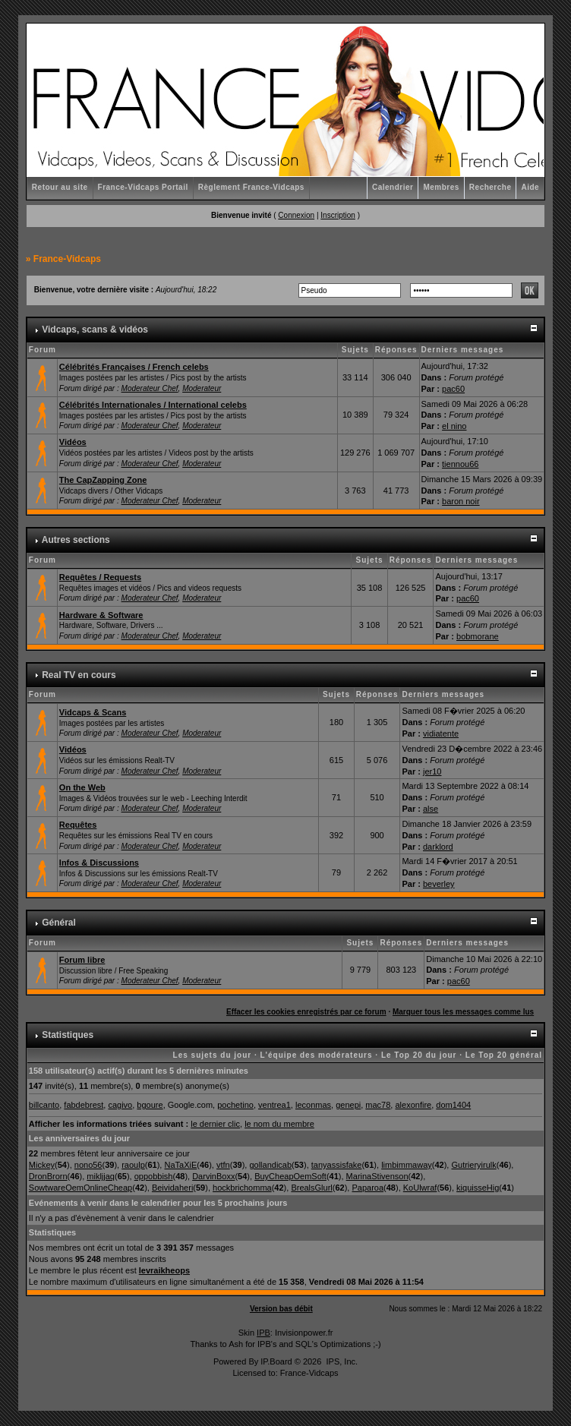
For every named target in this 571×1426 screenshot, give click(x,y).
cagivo (120, 1104)
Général (59, 922)
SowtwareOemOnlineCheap (80, 1187)
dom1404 (453, 1104)
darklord (438, 846)
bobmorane (477, 636)
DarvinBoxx (213, 1176)
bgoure (149, 1104)
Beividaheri (172, 1187)
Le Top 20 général (503, 1055)
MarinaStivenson (377, 1176)
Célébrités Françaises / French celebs (134, 366)
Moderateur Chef (149, 388)
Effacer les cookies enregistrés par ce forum (306, 1012)
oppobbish (153, 1176)
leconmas (313, 1104)
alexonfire (413, 1104)
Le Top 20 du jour (419, 1055)
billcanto (44, 1104)
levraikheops (164, 1270)
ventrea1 (274, 1104)
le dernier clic (215, 1123)
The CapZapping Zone (103, 479)
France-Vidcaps (67, 259)
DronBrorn (48, 1176)
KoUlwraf (420, 1187)
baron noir (461, 501)
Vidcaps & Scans (92, 712)
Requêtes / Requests (100, 577)
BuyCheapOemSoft (290, 1176)
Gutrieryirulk (473, 1164)
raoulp (133, 1164)
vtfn (223, 1164)
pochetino (235, 1104)
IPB (263, 1332)
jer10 (432, 771)
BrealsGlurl (311, 1187)
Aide (530, 187)
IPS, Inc (340, 1361)
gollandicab (270, 1164)
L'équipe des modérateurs (316, 1055)
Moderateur (201, 388)
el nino (454, 426)
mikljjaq (101, 1176)
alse (430, 808)
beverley (439, 883)
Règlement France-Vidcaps (251, 187)
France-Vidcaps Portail (143, 187)
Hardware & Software (101, 615)
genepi (348, 1104)
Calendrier (392, 187)
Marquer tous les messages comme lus (463, 1012)
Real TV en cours (78, 675)
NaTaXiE (180, 1164)
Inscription (337, 215)
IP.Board (276, 1361)
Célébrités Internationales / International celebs (153, 404)
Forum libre (82, 959)
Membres (441, 187)
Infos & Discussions (99, 862)
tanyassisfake (336, 1164)
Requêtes (78, 824)
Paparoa (367, 1187)
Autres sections (76, 540)
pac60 (453, 388)
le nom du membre (279, 1123)
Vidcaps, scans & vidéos (95, 329)
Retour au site (60, 187)
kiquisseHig (477, 1187)
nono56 (88, 1164)
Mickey (42, 1164)
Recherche (490, 187)
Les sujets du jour (212, 1055)
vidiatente (441, 733)
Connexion (296, 215)
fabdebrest (83, 1104)
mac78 (377, 1104)
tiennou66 (460, 463)
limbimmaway (406, 1164)
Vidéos (73, 441)
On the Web (82, 787)
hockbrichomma (242, 1187)
